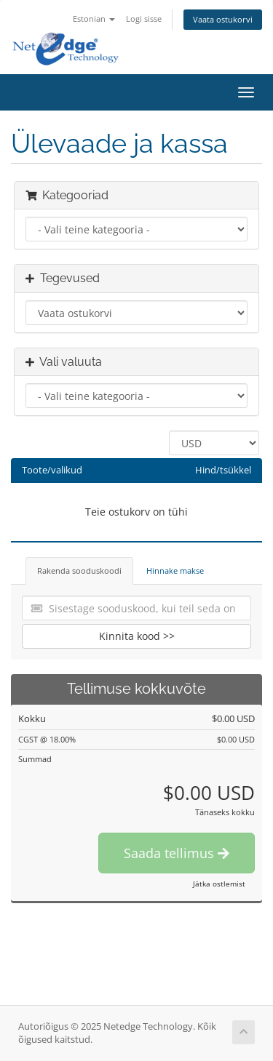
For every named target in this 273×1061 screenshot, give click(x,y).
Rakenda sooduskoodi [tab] (79, 570)
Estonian (94, 18)
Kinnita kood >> (137, 636)
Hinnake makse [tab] (175, 570)
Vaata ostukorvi (223, 19)
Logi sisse (144, 18)
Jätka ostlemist (219, 883)
